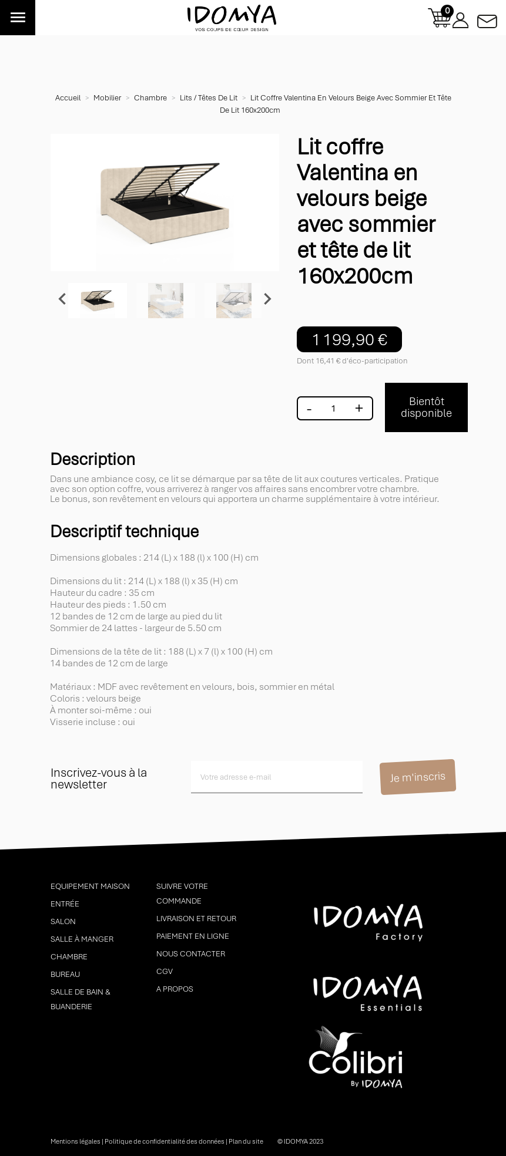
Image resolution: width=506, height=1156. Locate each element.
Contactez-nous (487, 18)
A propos (174, 989)
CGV (164, 971)
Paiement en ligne (192, 936)
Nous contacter (190, 954)
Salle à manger (82, 939)
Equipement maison (90, 886)
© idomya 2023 (300, 1141)
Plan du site (246, 1141)
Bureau (65, 974)
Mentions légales (75, 1141)
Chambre (69, 957)
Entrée (65, 904)
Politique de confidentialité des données (164, 1141)
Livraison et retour (196, 919)
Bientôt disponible (426, 407)
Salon (63, 921)
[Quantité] (333, 408)
